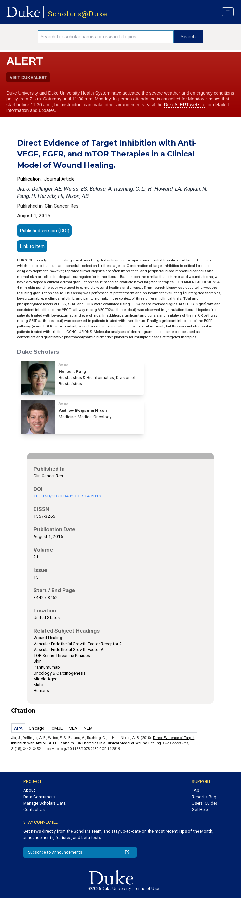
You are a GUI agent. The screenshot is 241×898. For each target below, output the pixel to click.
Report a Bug (204, 796)
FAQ (195, 790)
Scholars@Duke (78, 14)
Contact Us (34, 809)
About (29, 790)
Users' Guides (205, 803)
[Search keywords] (106, 36)
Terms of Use (146, 888)
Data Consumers (39, 796)
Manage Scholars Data (44, 803)
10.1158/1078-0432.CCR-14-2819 (67, 496)
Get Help (200, 809)
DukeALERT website (184, 104)
